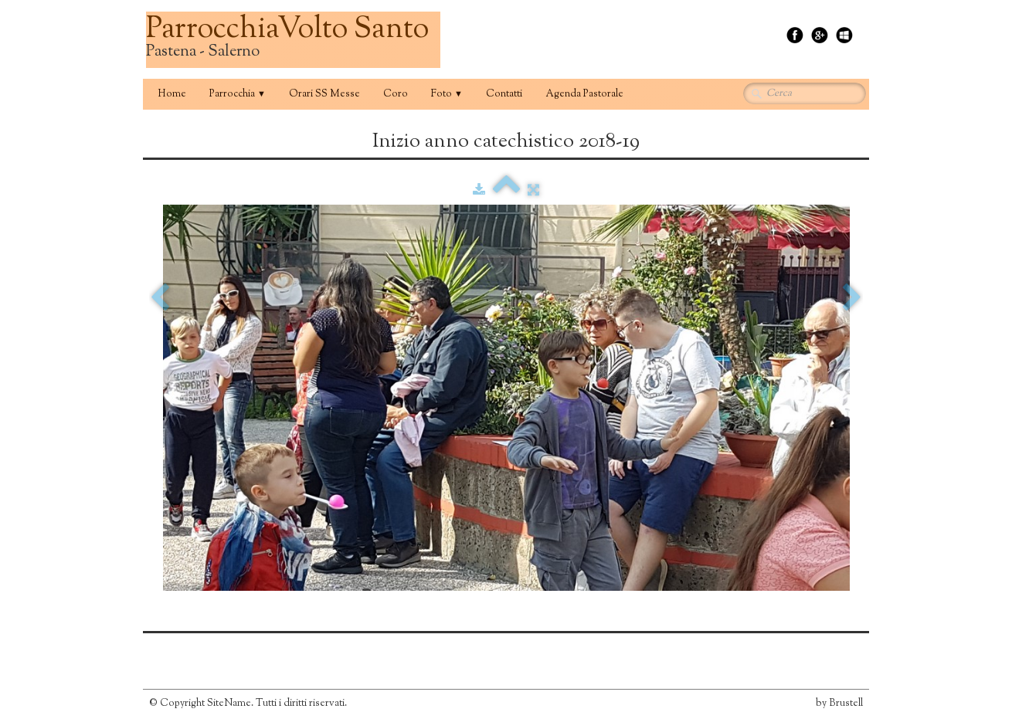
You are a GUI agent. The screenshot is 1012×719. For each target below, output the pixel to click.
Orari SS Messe (324, 94)
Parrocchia (237, 94)
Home (172, 94)
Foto (447, 94)
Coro (395, 94)
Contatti (504, 94)
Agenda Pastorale (584, 94)
